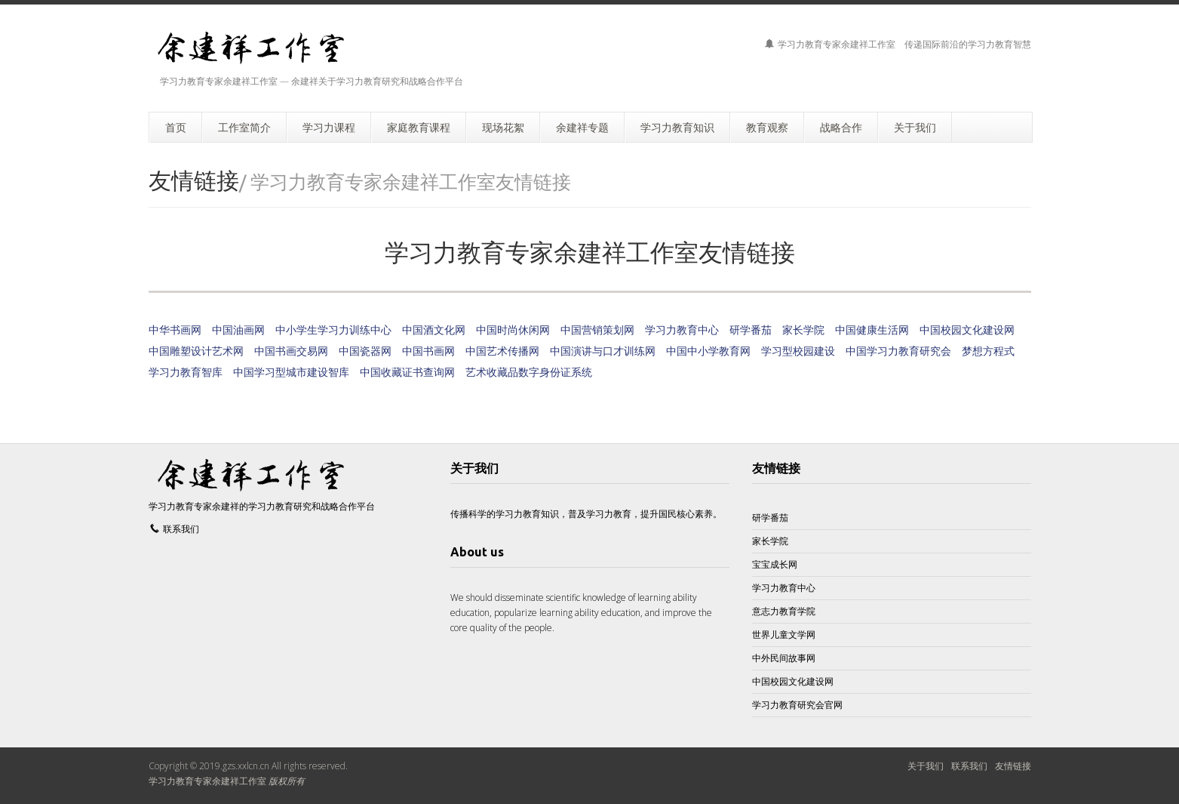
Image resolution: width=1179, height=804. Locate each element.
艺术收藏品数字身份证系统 (528, 372)
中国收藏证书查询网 (407, 372)
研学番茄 (750, 329)
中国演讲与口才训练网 (603, 350)
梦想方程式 (988, 350)
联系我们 (181, 528)
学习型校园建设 (798, 350)
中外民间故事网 (783, 658)
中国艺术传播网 (502, 350)
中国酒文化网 (433, 329)
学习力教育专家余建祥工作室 (207, 781)
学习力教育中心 (682, 329)
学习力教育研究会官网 (797, 704)
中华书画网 (175, 329)
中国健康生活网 (872, 329)
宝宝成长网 (774, 564)
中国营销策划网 (597, 329)
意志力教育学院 (783, 611)
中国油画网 (238, 329)
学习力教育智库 (186, 372)
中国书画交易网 (291, 350)
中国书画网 (428, 350)
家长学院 (803, 329)
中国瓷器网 (365, 350)
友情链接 (776, 468)
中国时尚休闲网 (513, 329)
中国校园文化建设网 (967, 329)
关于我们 (925, 765)
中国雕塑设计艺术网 (196, 350)
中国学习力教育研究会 (898, 350)
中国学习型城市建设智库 (291, 372)
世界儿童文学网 (783, 634)
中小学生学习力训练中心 (333, 329)
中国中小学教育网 (708, 350)
